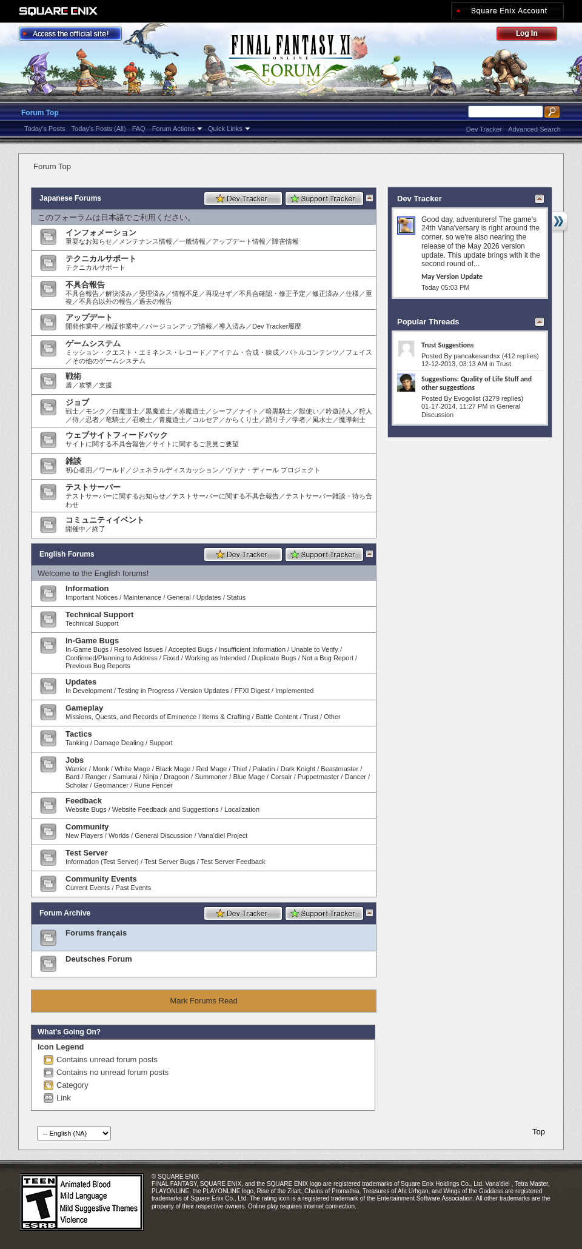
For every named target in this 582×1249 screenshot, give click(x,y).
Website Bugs (86, 809)
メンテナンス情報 (145, 241)
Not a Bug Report (327, 657)
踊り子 (276, 419)
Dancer (355, 776)
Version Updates (204, 690)
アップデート (89, 317)
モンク (95, 411)
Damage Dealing (119, 742)
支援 (105, 385)
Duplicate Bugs (274, 657)
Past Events (134, 887)
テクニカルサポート (100, 258)
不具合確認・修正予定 (272, 293)
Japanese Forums (70, 198)
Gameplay (84, 707)
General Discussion (163, 835)
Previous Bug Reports (97, 665)
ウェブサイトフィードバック (116, 435)
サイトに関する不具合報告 (105, 443)
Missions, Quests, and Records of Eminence (130, 716)
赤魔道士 (192, 411)
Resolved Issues (138, 649)
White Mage (132, 768)
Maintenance (142, 597)
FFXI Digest (252, 690)
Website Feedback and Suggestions (165, 809)
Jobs (74, 760)
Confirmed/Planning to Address (111, 657)
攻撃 (85, 385)
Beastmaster (339, 768)
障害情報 (285, 241)
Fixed (171, 657)
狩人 (365, 411)
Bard (72, 776)
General (179, 597)
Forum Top (40, 113)
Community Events (101, 878)
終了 (98, 528)
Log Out (533, 35)
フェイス (359, 352)
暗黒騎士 (279, 411)
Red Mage (211, 768)
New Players (84, 835)
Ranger (96, 776)
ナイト (249, 411)
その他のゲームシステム (109, 360)
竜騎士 (115, 419)
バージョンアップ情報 (179, 326)
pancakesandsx (476, 356)
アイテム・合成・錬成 (245, 352)
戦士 (72, 411)
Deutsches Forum (98, 958)
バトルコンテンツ (312, 352)
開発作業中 (82, 326)
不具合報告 (85, 284)
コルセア (205, 419)
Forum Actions (173, 128)
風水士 (322, 419)
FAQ (139, 128)
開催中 (75, 528)
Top (538, 1131)
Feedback (83, 800)
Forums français (96, 932)
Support (161, 742)
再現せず (219, 293)
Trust (310, 716)
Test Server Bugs (169, 861)
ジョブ (77, 402)
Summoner (211, 776)
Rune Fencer (153, 785)
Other (332, 716)
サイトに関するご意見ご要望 (195, 443)
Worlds (119, 835)
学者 (299, 419)
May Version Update (452, 276)
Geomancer (110, 785)
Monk (101, 768)
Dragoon (176, 776)
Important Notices (91, 597)
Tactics (78, 733)
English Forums (67, 554)
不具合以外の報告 (105, 301)
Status (236, 597)
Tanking (77, 742)
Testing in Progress (146, 690)
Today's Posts (44, 128)
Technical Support (99, 614)
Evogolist (467, 398)
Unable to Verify (314, 649)
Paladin (264, 768)
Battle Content (277, 716)
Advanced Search (534, 129)
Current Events (87, 887)
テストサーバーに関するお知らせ (115, 496)
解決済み (118, 293)
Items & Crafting (226, 716)
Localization (241, 809)
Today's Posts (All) (99, 128)
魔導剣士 (352, 419)
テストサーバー (93, 487)
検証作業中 (122, 326)
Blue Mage (249, 776)
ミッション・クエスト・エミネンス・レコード (135, 352)
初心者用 (78, 470)
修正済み (325, 293)
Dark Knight (298, 768)
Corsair (281, 776)
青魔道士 (172, 419)
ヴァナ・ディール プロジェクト (273, 470)
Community (87, 826)
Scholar (76, 785)
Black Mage (173, 768)
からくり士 (242, 419)
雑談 (73, 461)
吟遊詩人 (339, 411)
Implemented (294, 690)
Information (87, 588)
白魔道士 (125, 411)
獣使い (309, 411)
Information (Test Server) (102, 861)
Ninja (150, 776)
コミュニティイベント (104, 519)
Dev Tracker (484, 129)
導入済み (232, 326)
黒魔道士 (159, 411)
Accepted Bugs (190, 649)
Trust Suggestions (447, 345)
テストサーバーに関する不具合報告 (225, 496)
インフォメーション (100, 232)
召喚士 (142, 419)
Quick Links (225, 128)
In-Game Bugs (92, 640)
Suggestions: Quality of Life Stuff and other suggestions (476, 383)
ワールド (112, 470)
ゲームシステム (93, 343)
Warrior (76, 768)
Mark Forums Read (203, 1000)
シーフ (222, 411)
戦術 (73, 376)
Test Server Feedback (233, 861)
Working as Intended (215, 657)
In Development (88, 690)
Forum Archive (64, 913)
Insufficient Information (252, 649)
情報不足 (185, 293)
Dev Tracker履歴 (276, 326)
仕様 (352, 293)
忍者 (92, 419)
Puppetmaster (318, 776)
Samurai (125, 776)
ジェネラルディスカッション (175, 470)
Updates (208, 597)
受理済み (152, 293)
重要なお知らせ (88, 241)
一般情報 (192, 241)
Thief (239, 768)
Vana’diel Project (223, 835)
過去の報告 (155, 301)
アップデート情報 (239, 241)
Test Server (86, 852)
